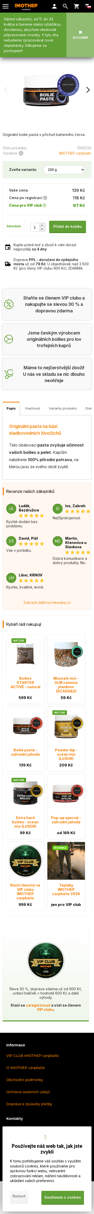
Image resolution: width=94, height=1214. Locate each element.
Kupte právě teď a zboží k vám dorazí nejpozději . (45, 247)
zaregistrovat (38, 1005)
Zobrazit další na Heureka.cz (47, 602)
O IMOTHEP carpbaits (25, 1067)
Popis (11, 408)
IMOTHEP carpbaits (75, 153)
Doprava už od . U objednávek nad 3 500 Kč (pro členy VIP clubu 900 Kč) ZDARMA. (51, 263)
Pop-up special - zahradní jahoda (66, 820)
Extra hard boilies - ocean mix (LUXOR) (25, 822)
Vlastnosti (32, 408)
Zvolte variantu (22, 169)
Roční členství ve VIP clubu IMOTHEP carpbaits (25, 891)
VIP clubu (45, 1009)
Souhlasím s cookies (62, 1197)
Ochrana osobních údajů (28, 1092)
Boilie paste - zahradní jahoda (25, 752)
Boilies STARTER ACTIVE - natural (25, 682)
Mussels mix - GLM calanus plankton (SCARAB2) (66, 684)
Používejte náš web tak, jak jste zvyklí (47, 1149)
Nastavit (19, 1196)
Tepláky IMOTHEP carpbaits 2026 (66, 889)
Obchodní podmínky (24, 1080)
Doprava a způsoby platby (29, 1104)
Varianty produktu (63, 408)
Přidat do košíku (67, 226)
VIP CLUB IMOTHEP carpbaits (32, 1055)
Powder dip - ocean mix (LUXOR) (66, 754)
